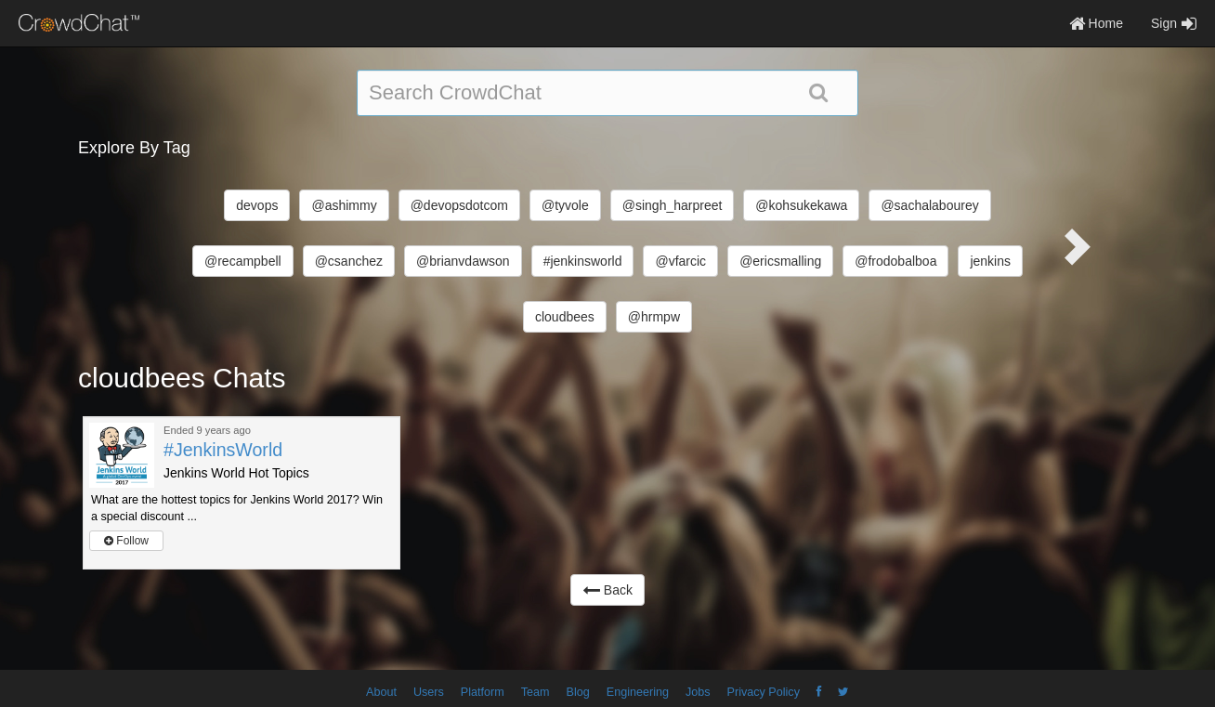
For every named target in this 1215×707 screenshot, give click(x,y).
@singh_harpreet (672, 205)
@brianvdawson (463, 261)
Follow (126, 540)
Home (1096, 23)
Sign (1173, 23)
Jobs (698, 692)
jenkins (990, 261)
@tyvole (565, 205)
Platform (482, 692)
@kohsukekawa (801, 205)
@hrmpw (654, 316)
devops (257, 205)
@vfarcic (680, 261)
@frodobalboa (895, 261)
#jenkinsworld (582, 261)
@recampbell (242, 261)
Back (607, 590)
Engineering (638, 692)
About (381, 692)
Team (535, 692)
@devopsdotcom (459, 205)
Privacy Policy (763, 692)
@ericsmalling (780, 261)
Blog (578, 692)
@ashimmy (343, 205)
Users (428, 692)
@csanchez (349, 261)
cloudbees (564, 316)
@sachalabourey (929, 205)
